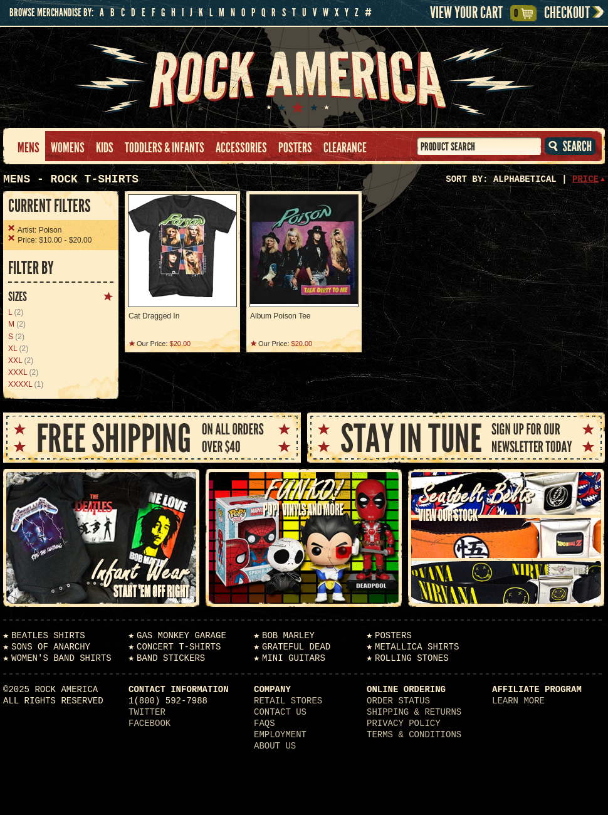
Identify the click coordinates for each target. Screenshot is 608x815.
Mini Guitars (293, 658)
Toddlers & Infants (164, 148)
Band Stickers (171, 658)
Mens (28, 148)
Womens (68, 148)
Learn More (518, 701)
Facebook (149, 723)
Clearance (345, 148)
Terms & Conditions (414, 735)
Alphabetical (525, 179)
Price (585, 179)
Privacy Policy (404, 723)
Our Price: (164, 343)
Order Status (398, 701)
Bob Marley (288, 636)
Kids (104, 148)
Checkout (567, 13)
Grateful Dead (296, 647)
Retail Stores (288, 701)
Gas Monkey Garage (181, 636)
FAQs (264, 723)
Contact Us (280, 712)
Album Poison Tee (280, 316)
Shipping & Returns (414, 712)
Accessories (241, 148)
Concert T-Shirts (179, 647)
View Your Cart (475, 13)
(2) (15, 312)
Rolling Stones (412, 658)
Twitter (146, 712)
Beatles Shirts (48, 636)
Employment (280, 735)
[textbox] (479, 146)
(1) (25, 384)
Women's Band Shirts (61, 658)
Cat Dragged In (153, 316)
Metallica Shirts (417, 647)
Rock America (304, 77)
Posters (295, 148)
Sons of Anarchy (50, 647)
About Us (275, 746)
